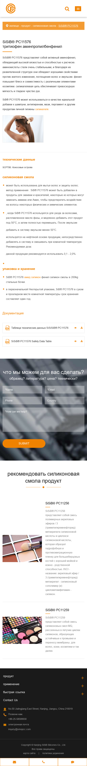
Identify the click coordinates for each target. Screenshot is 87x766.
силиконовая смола (44, 25)
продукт (25, 25)
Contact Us (10, 700)
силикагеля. (42, 109)
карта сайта (29, 753)
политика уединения (53, 753)
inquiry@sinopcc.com (19, 729)
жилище (14, 25)
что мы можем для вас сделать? (43, 372)
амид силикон (32, 277)
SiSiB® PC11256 (57, 503)
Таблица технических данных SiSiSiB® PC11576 (36, 328)
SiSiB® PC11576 (68, 25)
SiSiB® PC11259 (57, 610)
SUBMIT (24, 443)
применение (11, 684)
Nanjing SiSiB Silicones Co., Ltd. (50, 745)
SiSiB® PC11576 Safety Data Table (28, 341)
